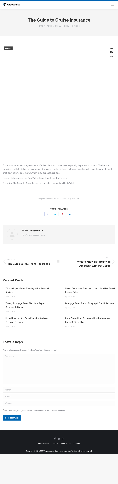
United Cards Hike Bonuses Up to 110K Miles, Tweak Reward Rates (90, 290)
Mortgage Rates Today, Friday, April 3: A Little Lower (89, 303)
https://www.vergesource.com (33, 235)
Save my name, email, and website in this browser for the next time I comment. (35, 411)
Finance (8, 48)
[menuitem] (43, 443)
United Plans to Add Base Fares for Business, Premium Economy (27, 320)
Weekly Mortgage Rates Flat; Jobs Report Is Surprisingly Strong (27, 305)
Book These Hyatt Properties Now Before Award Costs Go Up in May (88, 320)
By (60, 199)
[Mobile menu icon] (112, 4)
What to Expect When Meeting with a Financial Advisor (27, 290)
